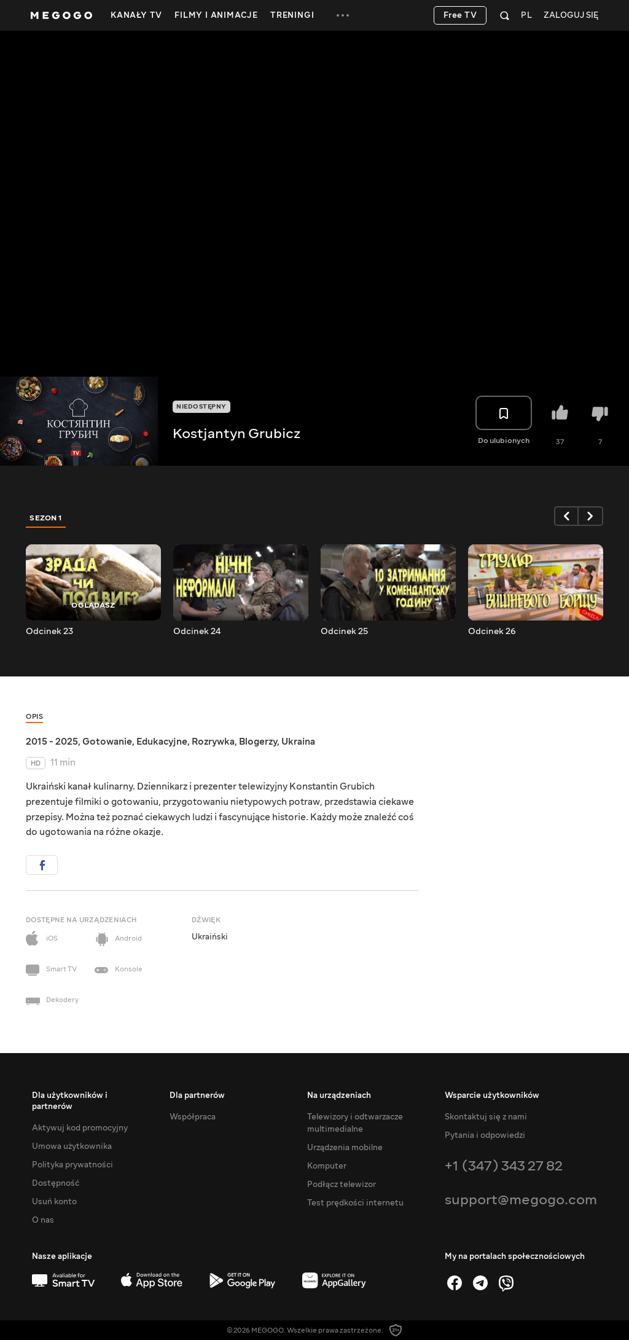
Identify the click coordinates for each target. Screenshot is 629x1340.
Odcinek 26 (492, 631)
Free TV (460, 15)
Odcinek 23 (49, 631)
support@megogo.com (521, 1199)
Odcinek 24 (197, 631)
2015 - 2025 (52, 741)
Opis (34, 716)
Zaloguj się (571, 15)
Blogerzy (258, 741)
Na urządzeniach (339, 1095)
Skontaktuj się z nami (486, 1117)
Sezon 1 (46, 518)
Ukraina (298, 741)
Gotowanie (107, 741)
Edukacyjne (161, 741)
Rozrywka (213, 741)
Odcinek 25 (344, 631)
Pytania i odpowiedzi (485, 1135)
